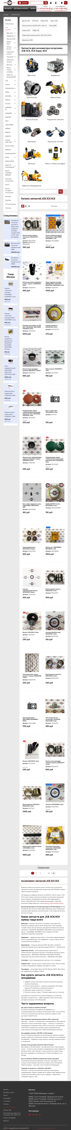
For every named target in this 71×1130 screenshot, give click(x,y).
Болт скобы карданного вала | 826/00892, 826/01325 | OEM (32, 505)
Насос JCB (54, 21)
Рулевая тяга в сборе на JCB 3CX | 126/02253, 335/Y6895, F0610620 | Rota (32, 327)
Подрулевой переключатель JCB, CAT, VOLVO (36, 35)
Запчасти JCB (7, 1110)
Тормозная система (10, 61)
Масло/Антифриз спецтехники (9, 190)
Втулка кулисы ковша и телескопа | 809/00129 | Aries (30, 236)
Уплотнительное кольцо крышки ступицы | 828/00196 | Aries (32, 675)
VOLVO (7, 84)
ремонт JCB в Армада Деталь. (54, 903)
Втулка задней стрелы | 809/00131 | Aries (53, 589)
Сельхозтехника (10, 204)
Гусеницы (8, 208)
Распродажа (6, 1098)
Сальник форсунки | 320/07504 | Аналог (29, 548)
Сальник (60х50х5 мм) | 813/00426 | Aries (53, 633)
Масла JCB (44, 21)
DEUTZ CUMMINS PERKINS (8, 173)
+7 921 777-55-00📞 (60, 9)
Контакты (6, 1104)
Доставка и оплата (21, 8)
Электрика (10, 57)
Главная (5, 14)
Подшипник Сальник (10, 53)
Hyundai (7, 103)
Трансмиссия (10, 39)
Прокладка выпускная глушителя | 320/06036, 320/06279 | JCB (53, 847)
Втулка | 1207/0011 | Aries (31, 632)
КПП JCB (35, 21)
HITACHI (7, 100)
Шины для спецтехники (9, 180)
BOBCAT (7, 132)
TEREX (7, 92)
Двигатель (10, 33)
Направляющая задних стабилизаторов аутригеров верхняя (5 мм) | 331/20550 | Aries (55, 459)
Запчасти (7, 8)
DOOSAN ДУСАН (10, 153)
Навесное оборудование (10, 76)
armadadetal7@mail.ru (45, 10)
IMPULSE (8, 196)
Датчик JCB (26, 21)
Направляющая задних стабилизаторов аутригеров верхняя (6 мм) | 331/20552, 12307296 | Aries (31, 413)
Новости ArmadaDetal (9, 1118)
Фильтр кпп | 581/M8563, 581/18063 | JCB (53, 548)
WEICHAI (8, 200)
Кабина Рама (9, 43)
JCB (6, 81)
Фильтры (9, 65)
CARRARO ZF (8, 108)
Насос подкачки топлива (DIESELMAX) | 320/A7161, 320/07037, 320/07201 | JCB (55, 283)
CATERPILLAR (9, 88)
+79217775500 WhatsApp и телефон (41, 1093)
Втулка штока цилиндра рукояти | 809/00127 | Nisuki (32, 369)
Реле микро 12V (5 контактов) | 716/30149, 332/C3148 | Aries (53, 719)
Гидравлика (10, 36)
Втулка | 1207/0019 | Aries (31, 761)
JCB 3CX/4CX (8, 29)
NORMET (8, 128)
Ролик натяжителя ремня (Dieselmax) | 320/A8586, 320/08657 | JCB (54, 236)
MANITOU (8, 150)
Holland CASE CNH (8, 141)
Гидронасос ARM (27, 40)
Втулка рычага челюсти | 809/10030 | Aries (53, 675)
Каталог (23, 3)
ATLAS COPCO (9, 146)
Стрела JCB (26, 30)
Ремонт (33, 8)
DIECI (7, 121)
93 (49, 873)
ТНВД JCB (36, 30)
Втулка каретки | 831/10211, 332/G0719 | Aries (31, 805)
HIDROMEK (8, 113)
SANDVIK (8, 136)
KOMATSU (8, 96)
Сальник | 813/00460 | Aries (54, 804)
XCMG (7, 157)
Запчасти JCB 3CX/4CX (9, 1107)
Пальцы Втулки (9, 48)
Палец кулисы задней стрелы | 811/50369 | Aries (32, 847)
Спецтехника (9, 24)
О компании (6, 1101)
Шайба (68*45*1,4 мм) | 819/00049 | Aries (53, 504)
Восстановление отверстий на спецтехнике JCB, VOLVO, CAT (11, 1114)
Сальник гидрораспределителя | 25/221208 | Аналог (30, 590)
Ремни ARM (53, 25)
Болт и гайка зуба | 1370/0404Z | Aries (52, 411)
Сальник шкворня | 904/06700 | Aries (52, 326)
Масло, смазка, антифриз (10, 70)
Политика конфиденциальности (47, 1128)
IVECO (7, 185)
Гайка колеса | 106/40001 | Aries (54, 369)
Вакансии (6, 1121)
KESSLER (8, 117)
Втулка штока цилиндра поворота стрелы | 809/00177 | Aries (55, 762)
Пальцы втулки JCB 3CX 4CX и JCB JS (34, 25)
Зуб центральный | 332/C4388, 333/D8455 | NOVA (30, 719)
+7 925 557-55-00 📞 (45, 9)
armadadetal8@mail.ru (60, 10)
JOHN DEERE (9, 125)
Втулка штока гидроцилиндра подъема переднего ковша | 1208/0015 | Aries (32, 458)
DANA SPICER (9, 161)
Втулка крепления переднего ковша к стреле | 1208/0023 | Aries (32, 283)
